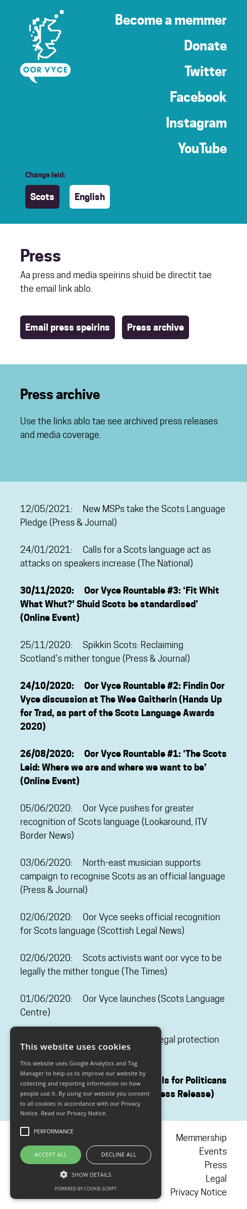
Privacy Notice (198, 1192)
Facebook (198, 97)
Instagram (196, 123)
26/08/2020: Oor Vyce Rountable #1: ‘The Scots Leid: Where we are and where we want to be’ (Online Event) (123, 767)
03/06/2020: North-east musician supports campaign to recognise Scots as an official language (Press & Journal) (122, 876)
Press (216, 1165)
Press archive (155, 327)
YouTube (202, 148)
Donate (205, 45)
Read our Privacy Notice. (74, 1113)
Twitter (205, 71)
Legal (216, 1178)
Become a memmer (171, 20)
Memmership (201, 1137)
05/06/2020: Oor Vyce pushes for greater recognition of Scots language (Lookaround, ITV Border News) (113, 822)
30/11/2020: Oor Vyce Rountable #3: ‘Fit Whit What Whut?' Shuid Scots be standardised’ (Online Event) (119, 604)
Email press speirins (67, 327)
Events (213, 1151)
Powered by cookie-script (86, 1188)
